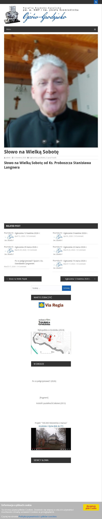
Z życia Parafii (51, 158)
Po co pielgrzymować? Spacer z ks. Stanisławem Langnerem (29, 262)
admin (8, 158)
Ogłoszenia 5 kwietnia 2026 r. (75, 233)
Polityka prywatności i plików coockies (38, 516)
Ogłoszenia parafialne (37, 158)
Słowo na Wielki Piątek (18, 279)
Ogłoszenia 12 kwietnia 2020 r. (77, 279)
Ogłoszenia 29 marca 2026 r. (26, 247)
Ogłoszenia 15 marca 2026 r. (75, 261)
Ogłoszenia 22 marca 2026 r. (75, 247)
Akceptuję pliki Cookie (91, 507)
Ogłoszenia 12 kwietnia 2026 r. (27, 233)
